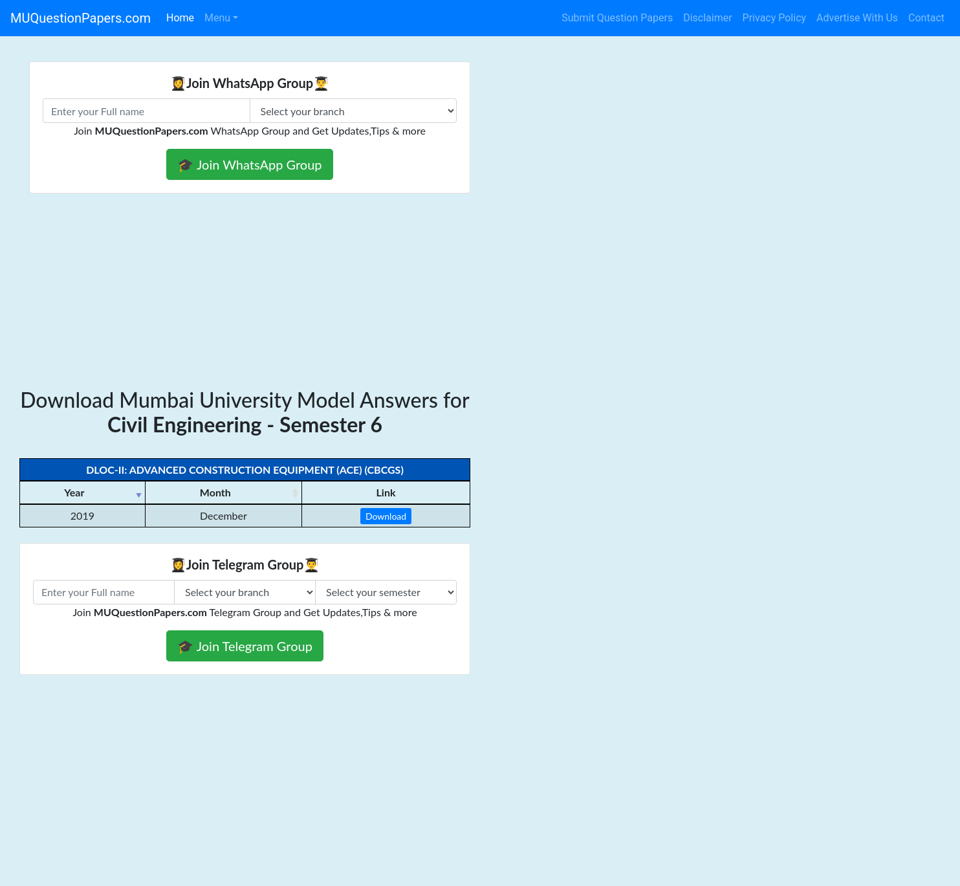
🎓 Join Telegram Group (244, 646)
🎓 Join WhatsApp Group (249, 164)
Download (385, 516)
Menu (217, 18)
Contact (926, 18)
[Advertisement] (244, 290)
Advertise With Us (857, 18)
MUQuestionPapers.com (80, 18)
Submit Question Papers (617, 18)
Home (180, 18)
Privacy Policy (775, 18)
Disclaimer (707, 18)
